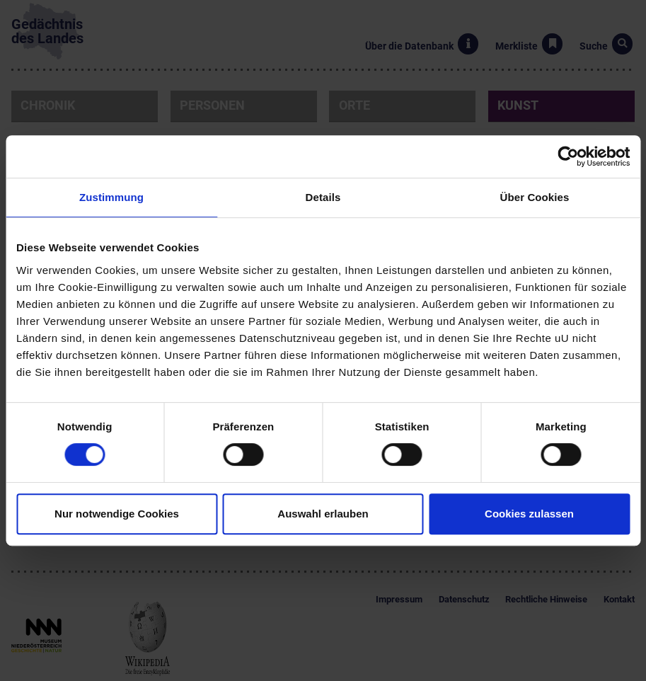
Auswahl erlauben (322, 514)
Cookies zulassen (529, 514)
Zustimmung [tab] (111, 197)
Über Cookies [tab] (535, 197)
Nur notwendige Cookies (116, 514)
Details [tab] (323, 197)
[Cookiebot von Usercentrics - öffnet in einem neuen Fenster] (568, 156)
